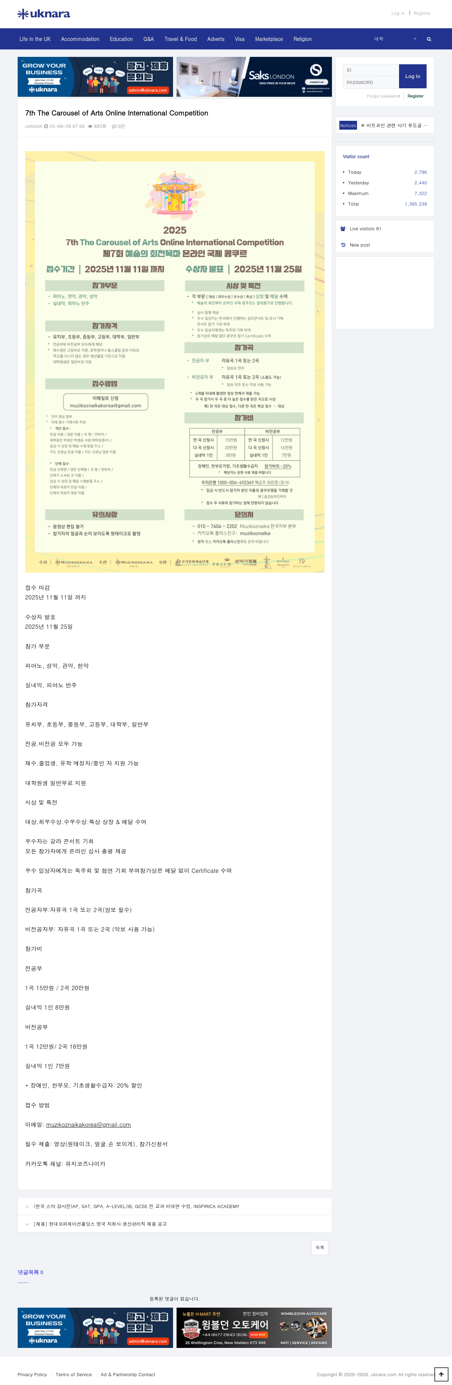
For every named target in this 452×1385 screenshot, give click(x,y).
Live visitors (359, 228)
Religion (302, 38)
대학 (378, 38)
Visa (239, 38)
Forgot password (383, 96)
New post (353, 244)
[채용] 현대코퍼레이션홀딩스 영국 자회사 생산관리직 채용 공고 (92, 1215)
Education (121, 38)
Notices (348, 125)
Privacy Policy (32, 1367)
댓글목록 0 (30, 1266)
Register (422, 13)
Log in (397, 13)
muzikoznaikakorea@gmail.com (88, 1118)
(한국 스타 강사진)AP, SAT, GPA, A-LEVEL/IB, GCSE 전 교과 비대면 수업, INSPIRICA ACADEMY (128, 1197)
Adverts (215, 38)
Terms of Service (74, 1367)
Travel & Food (181, 38)
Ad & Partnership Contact (128, 1367)
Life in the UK (34, 38)
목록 (320, 1241)
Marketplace (269, 38)
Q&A (148, 38)
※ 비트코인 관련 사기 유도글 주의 (397, 125)
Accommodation (80, 38)
